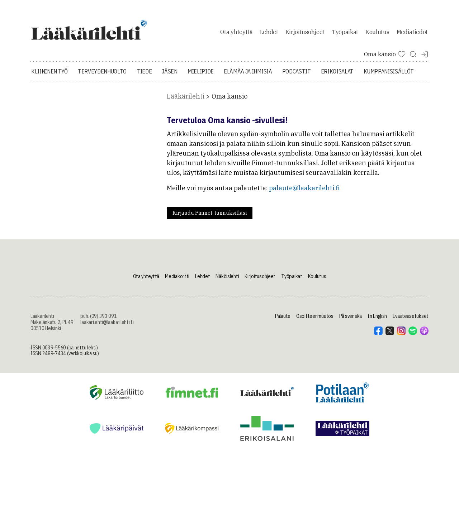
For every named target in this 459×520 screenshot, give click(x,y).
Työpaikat (345, 33)
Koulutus (377, 33)
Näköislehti (227, 280)
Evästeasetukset (411, 320)
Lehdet (269, 33)
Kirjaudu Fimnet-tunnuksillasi (209, 217)
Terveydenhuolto (102, 75)
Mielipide (201, 75)
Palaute (282, 320)
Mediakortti (177, 280)
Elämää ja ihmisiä (248, 75)
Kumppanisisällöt (389, 75)
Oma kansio (229, 100)
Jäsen (169, 75)
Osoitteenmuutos (314, 320)
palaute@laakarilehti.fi (304, 192)
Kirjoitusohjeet (305, 33)
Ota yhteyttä (236, 33)
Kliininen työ (49, 75)
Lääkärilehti (185, 100)
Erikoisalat (337, 75)
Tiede (144, 75)
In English (377, 320)
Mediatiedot (412, 33)
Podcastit (296, 75)
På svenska (350, 320)
